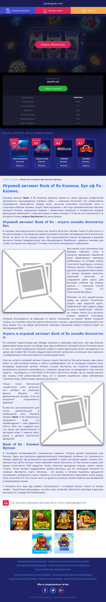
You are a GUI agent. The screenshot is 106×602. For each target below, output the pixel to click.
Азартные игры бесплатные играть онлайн (68, 561)
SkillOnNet (78, 97)
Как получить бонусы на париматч (80, 578)
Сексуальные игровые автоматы (31, 565)
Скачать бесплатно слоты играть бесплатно (69, 565)
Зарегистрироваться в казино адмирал (32, 574)
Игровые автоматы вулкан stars (32, 561)
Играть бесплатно (53, 44)
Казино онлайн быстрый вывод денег (53, 569)
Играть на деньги (53, 88)
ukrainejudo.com (53, 3)
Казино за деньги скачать (51, 578)
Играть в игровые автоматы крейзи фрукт (72, 574)
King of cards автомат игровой (23, 578)
